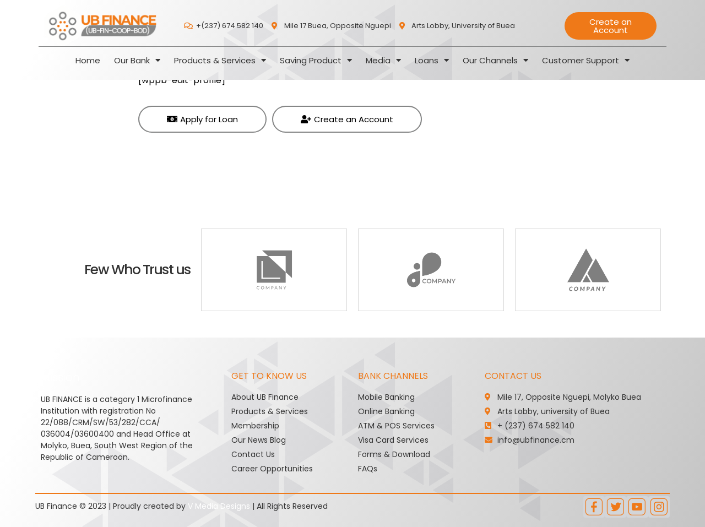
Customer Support (586, 60)
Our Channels (495, 60)
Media (383, 60)
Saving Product (316, 60)
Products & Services (220, 60)
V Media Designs (219, 506)
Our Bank (137, 60)
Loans (432, 60)
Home (87, 60)
